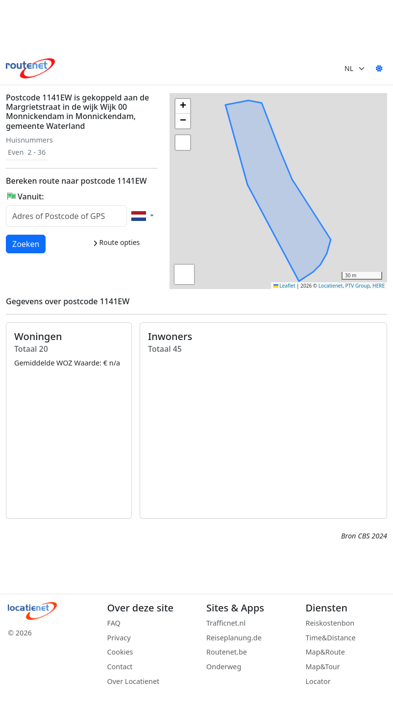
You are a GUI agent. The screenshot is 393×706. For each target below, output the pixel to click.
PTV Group (357, 285)
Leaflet (284, 285)
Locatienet (331, 285)
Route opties (116, 242)
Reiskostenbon (330, 623)
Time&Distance (331, 637)
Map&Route (325, 652)
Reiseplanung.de (234, 637)
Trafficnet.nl (226, 623)
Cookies (120, 652)
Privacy (119, 637)
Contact (120, 666)
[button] (256, 199)
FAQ (114, 623)
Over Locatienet (133, 681)
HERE (378, 285)
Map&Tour (323, 666)
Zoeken (26, 243)
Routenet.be (226, 652)
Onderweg (223, 666)
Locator (318, 681)
